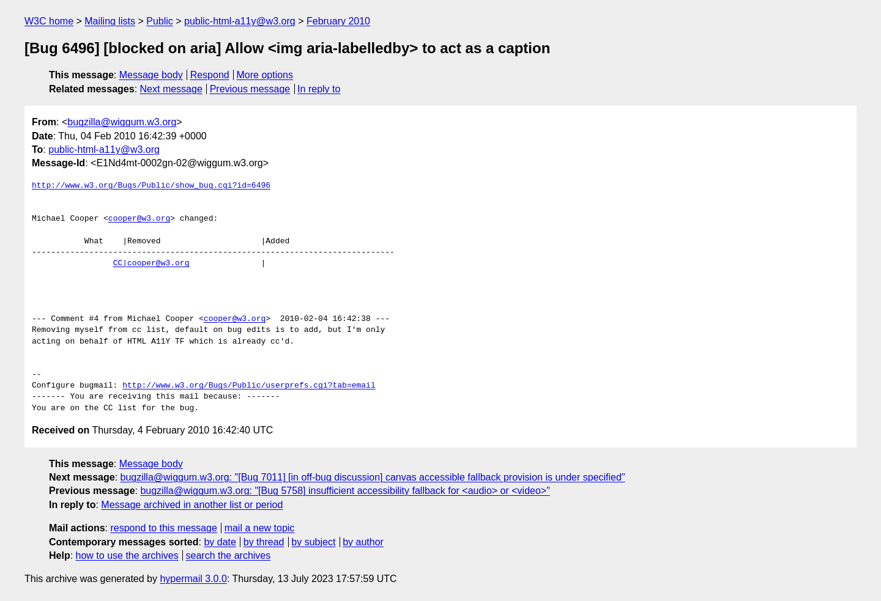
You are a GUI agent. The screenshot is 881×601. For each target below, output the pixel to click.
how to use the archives (127, 555)
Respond (209, 75)
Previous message (250, 89)
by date (220, 542)
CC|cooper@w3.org (151, 263)
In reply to (318, 89)
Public (159, 21)
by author (363, 542)
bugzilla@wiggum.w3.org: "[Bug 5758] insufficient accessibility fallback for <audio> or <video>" (344, 490)
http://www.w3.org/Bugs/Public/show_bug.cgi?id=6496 (151, 185)
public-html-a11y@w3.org (240, 21)
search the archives (228, 555)
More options (265, 75)
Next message (171, 89)
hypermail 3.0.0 (193, 578)
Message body (151, 75)
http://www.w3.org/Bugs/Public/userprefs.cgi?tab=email (248, 385)
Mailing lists (109, 21)
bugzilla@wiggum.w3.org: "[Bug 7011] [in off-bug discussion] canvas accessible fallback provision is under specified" (373, 477)
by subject (313, 542)
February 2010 (338, 21)
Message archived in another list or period (192, 505)
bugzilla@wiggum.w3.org (121, 122)
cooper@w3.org (139, 218)
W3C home (48, 21)
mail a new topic (260, 528)
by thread (263, 542)
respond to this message (163, 528)
